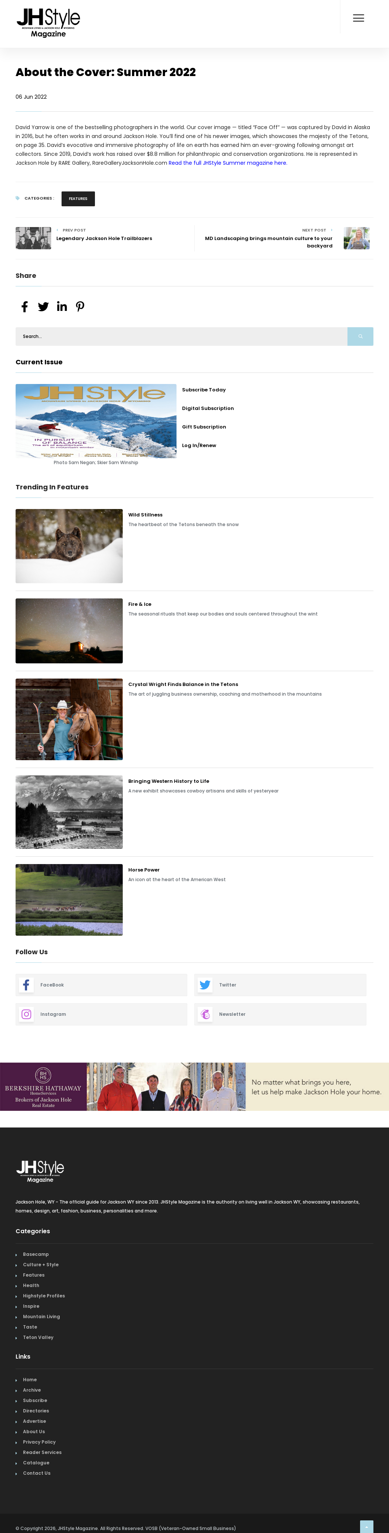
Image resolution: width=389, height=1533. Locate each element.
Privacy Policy (39, 1442)
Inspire (31, 1306)
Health (31, 1285)
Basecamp (36, 1254)
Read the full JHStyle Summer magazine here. (228, 163)
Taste (30, 1327)
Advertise (34, 1421)
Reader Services (42, 1452)
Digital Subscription (208, 408)
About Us (34, 1431)
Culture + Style (41, 1264)
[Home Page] (49, 13)
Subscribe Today (204, 389)
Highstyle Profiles (44, 1296)
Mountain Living (41, 1316)
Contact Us (36, 1473)
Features (78, 198)
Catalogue (36, 1463)
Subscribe (35, 1400)
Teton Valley (38, 1337)
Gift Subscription (204, 426)
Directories (36, 1411)
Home (30, 1379)
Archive (32, 1390)
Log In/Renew (199, 445)
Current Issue (39, 362)
